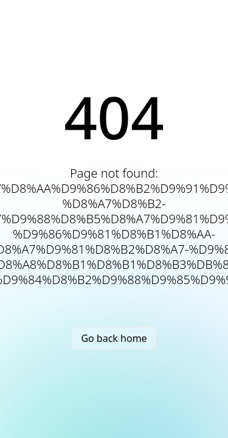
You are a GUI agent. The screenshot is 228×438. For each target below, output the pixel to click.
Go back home (114, 338)
